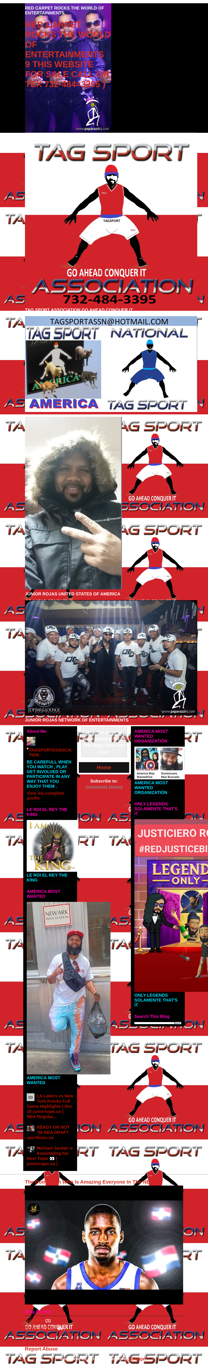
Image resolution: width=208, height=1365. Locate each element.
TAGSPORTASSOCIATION (50, 752)
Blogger (138, 1358)
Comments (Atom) (104, 787)
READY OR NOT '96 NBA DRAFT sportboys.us (48, 1132)
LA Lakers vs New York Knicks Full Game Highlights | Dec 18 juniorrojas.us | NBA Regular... (50, 1106)
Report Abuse (41, 1349)
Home (104, 767)
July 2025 (34, 1320)
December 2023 (41, 1328)
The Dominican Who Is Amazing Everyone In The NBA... (91, 1182)
